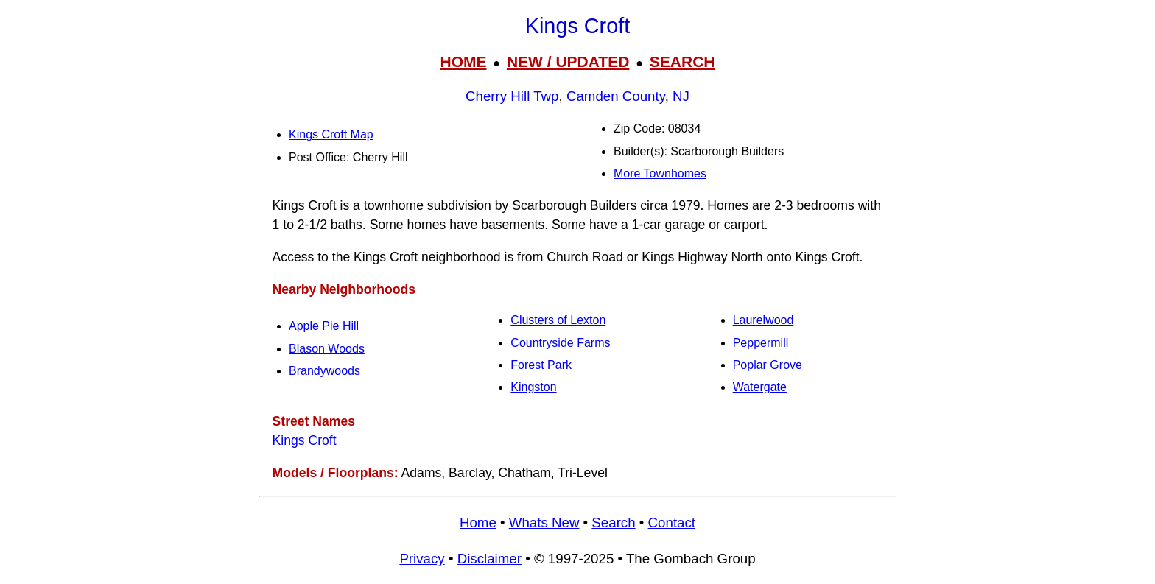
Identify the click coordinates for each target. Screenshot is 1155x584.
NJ (681, 96)
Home (478, 522)
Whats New (544, 522)
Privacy (421, 558)
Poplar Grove (767, 365)
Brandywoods (324, 371)
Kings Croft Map (331, 134)
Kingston (533, 387)
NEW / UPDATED (568, 61)
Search (613, 522)
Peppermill (761, 343)
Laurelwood (763, 320)
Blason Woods (327, 348)
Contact (671, 522)
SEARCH (682, 61)
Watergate (760, 387)
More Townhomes (660, 173)
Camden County (615, 96)
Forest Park (541, 365)
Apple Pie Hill (324, 326)
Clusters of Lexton (557, 320)
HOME (463, 61)
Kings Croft (305, 440)
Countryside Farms (560, 343)
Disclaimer (489, 558)
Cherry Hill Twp (512, 96)
